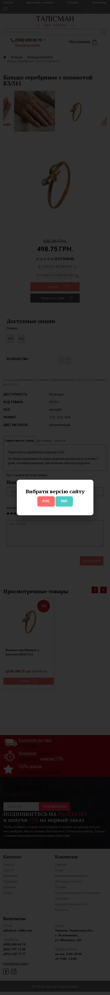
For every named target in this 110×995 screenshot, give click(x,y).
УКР (64, 501)
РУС (46, 501)
